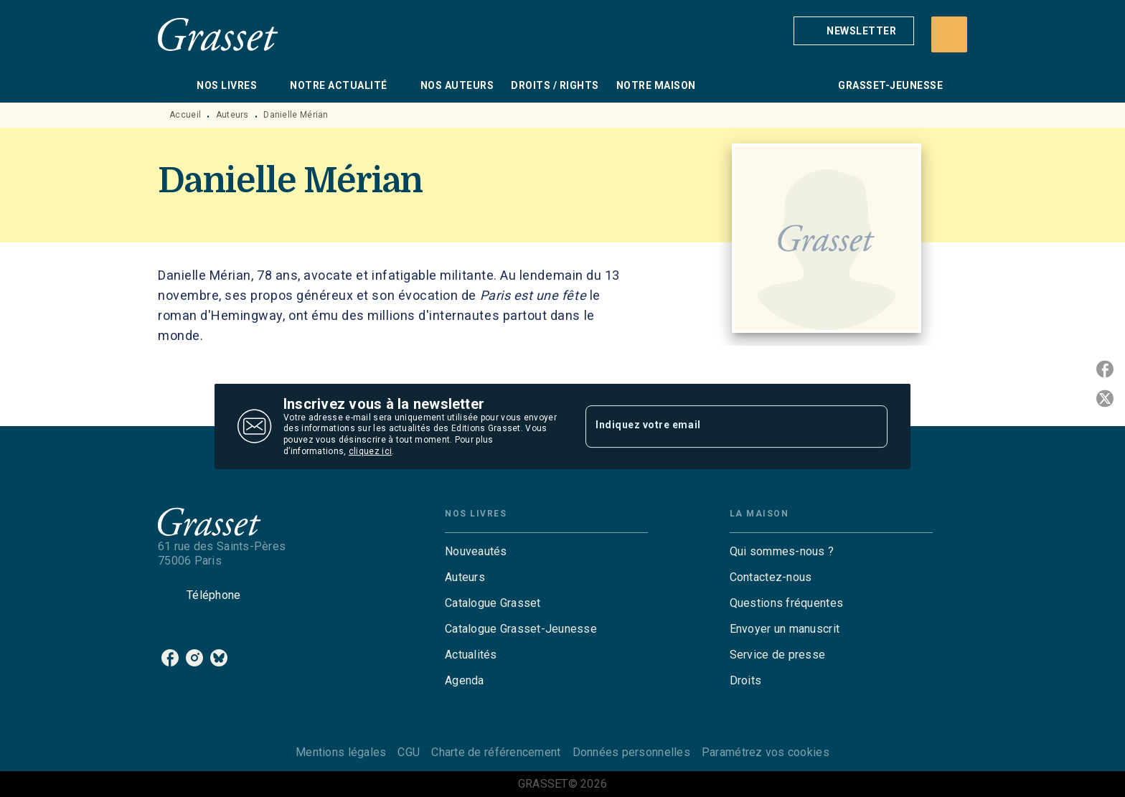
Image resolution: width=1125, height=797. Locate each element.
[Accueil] (218, 34)
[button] (854, 30)
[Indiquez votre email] (718, 426)
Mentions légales (341, 752)
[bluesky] (219, 658)
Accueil (185, 115)
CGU (408, 752)
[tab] (173, 85)
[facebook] (170, 658)
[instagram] (194, 658)
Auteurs (232, 115)
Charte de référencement (495, 752)
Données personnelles (631, 752)
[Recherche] (949, 34)
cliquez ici (370, 451)
